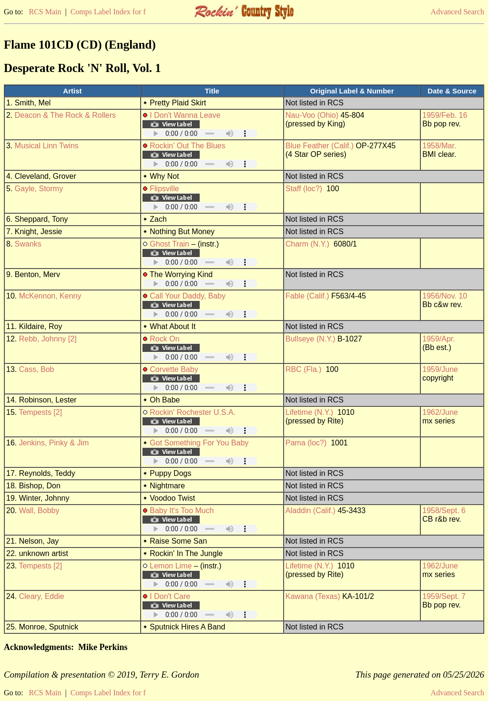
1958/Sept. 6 (444, 510)
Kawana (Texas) (312, 596)
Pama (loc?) (305, 443)
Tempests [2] (40, 412)
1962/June (440, 412)
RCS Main (45, 12)
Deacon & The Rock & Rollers (65, 115)
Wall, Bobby (39, 510)
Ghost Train (169, 244)
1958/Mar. (439, 146)
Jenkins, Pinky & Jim (54, 443)
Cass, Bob (36, 369)
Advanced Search (457, 12)
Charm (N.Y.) (307, 244)
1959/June (440, 369)
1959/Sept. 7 (444, 596)
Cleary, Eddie (41, 596)
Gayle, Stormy (39, 189)
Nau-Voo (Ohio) (311, 115)
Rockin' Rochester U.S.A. (192, 412)
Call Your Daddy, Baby (187, 296)
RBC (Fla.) (303, 369)
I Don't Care (170, 596)
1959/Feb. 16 (444, 115)
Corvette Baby (174, 369)
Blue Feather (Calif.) (319, 146)
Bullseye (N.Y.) (310, 339)
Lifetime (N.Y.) (309, 412)
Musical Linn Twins (47, 146)
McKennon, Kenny (50, 296)
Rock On (164, 339)
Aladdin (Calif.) (310, 510)
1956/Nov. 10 (444, 296)
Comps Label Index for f (108, 12)
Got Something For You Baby (199, 443)
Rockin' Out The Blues (187, 146)
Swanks (28, 244)
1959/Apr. (438, 339)
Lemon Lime (171, 566)
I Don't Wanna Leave (185, 115)
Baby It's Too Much (182, 510)
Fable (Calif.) (307, 296)
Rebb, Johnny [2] (48, 339)
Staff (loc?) (303, 189)
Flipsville (164, 189)
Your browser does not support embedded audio (200, 133)
